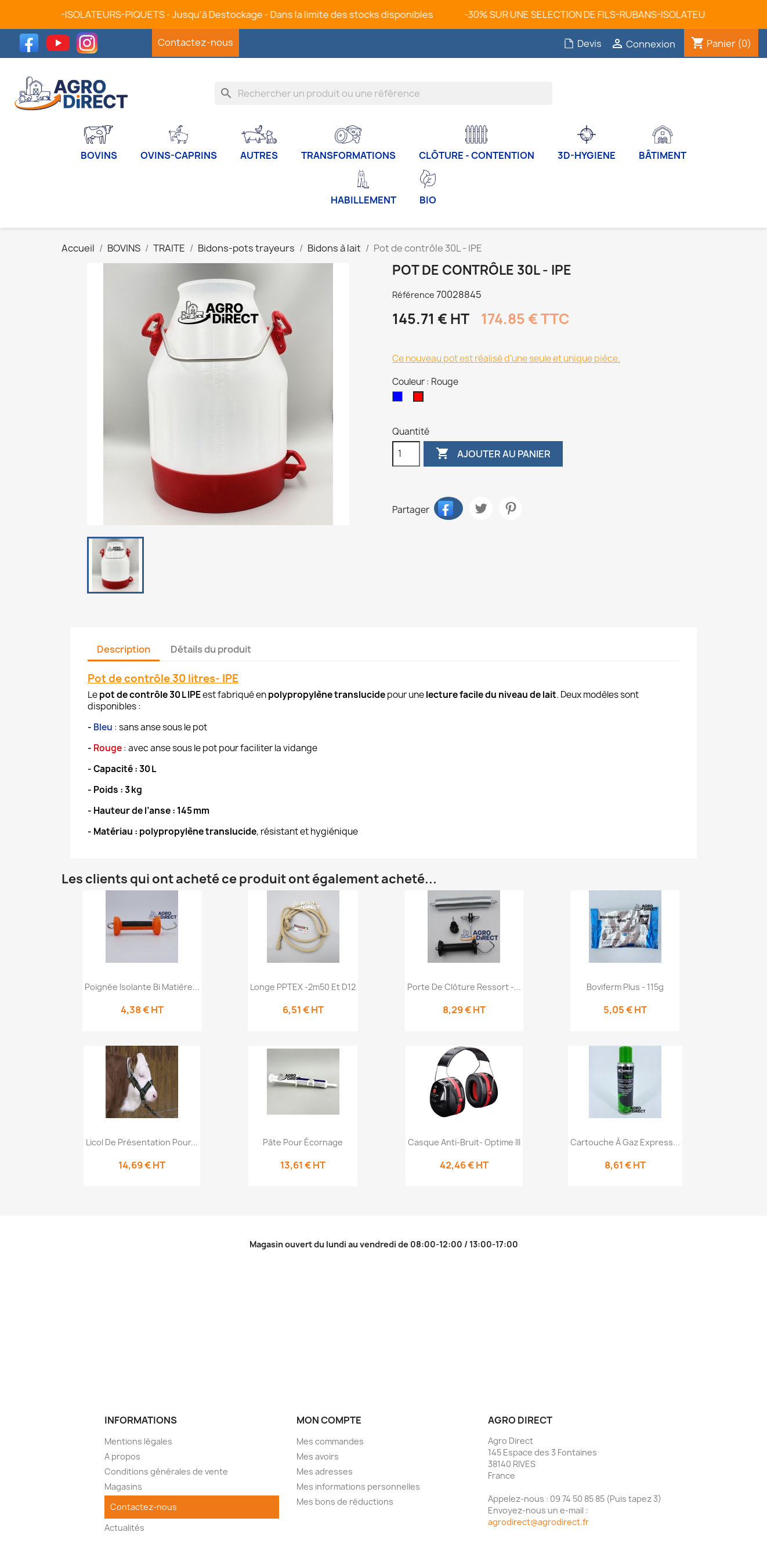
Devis (582, 43)
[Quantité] (406, 454)
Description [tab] (123, 649)
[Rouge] (420, 399)
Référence (413, 294)
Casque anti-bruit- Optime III (464, 1142)
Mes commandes (330, 1441)
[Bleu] (399, 399)
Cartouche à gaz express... (625, 1142)
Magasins (123, 1486)
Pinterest (510, 508)
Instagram (89, 42)
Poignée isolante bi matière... (142, 986)
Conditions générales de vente (166, 1471)
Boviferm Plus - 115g (625, 986)
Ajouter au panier (493, 453)
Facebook (31, 42)
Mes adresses (324, 1471)
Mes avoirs (317, 1456)
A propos (122, 1456)
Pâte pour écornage (303, 1142)
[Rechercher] (383, 93)
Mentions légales (138, 1441)
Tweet (481, 508)
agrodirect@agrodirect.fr (538, 1521)
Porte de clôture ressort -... (464, 986)
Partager (448, 508)
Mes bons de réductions (344, 1501)
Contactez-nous (195, 42)
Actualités (124, 1527)
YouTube (60, 42)
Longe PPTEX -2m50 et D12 (303, 986)
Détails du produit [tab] (211, 649)
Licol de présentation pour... (142, 1142)
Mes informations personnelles (358, 1486)
